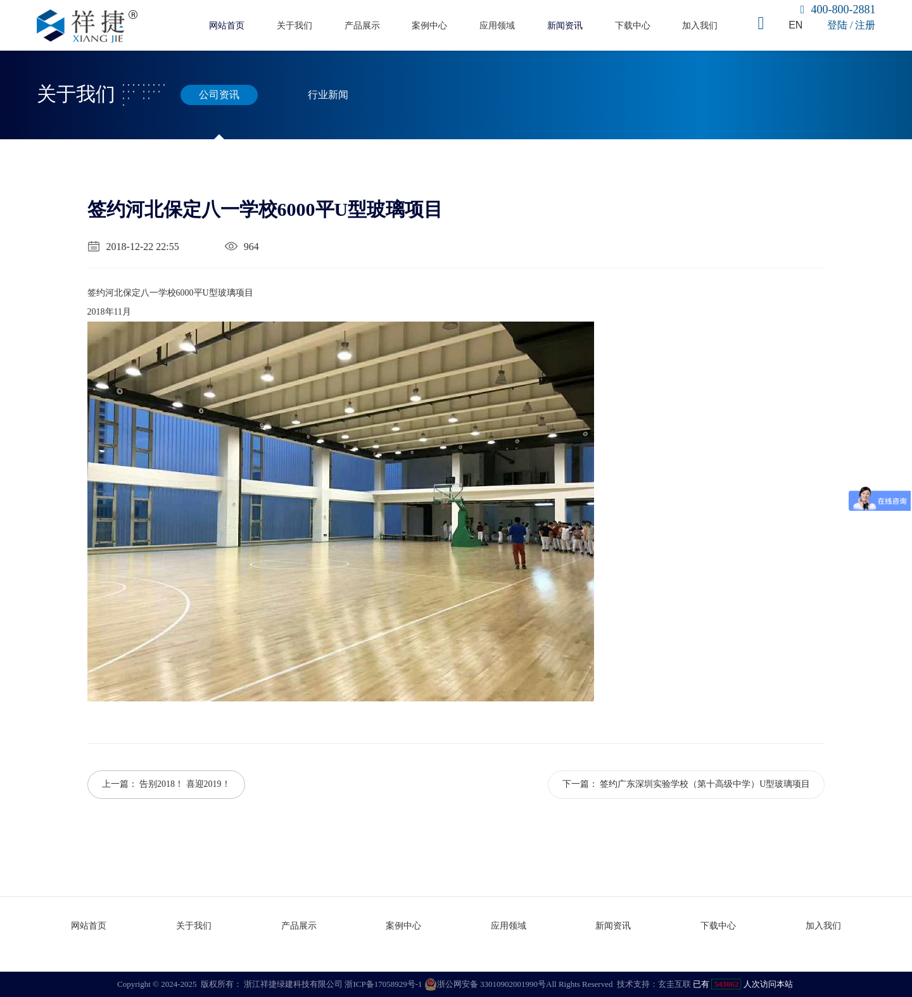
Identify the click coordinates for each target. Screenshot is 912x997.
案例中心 (429, 25)
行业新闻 (328, 95)
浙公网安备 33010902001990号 (485, 984)
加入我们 (700, 25)
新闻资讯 (565, 25)
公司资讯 (219, 95)
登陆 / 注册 (851, 25)
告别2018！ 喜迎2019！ (185, 784)
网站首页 (226, 25)
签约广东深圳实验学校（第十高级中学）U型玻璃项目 (705, 784)
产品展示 (362, 25)
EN (795, 25)
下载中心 (632, 25)
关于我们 (294, 25)
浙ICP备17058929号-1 (383, 984)
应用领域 (497, 25)
